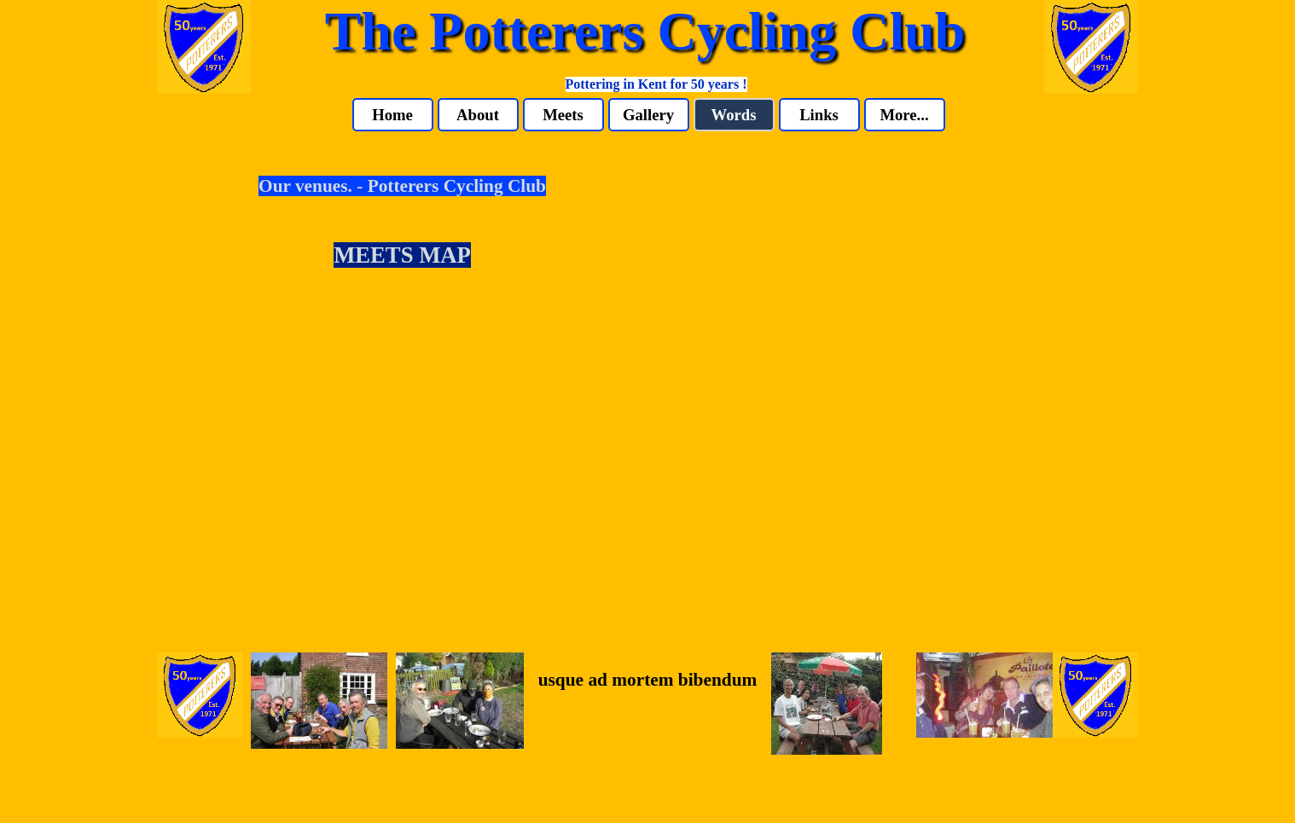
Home (392, 115)
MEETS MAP (402, 255)
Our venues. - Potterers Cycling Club (402, 186)
